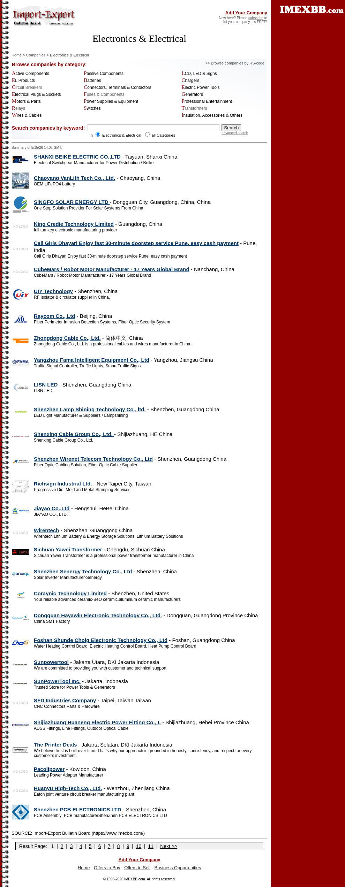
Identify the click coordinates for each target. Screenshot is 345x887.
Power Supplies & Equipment (111, 101)
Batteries (92, 80)
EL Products (23, 80)
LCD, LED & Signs (199, 73)
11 (150, 846)
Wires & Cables (27, 115)
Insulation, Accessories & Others (212, 115)
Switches (92, 108)
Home (17, 55)
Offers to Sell (137, 867)
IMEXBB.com (134, 879)
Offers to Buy (107, 867)
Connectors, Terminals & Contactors (117, 87)
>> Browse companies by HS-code (234, 63)
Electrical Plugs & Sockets (36, 94)
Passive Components (103, 73)
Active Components (30, 73)
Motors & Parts (26, 101)
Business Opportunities (178, 867)
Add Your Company (246, 12)
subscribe (255, 18)
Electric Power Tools (201, 87)
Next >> (168, 846)
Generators (192, 94)
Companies (36, 55)
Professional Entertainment (207, 101)
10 (139, 846)
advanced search (235, 133)
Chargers (191, 80)
